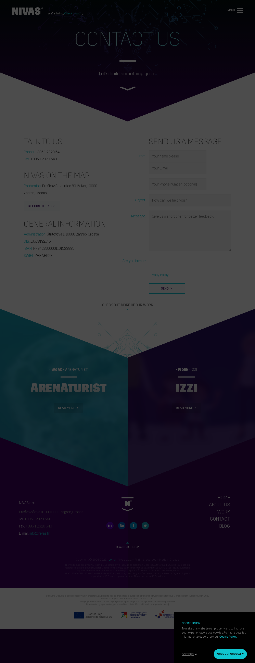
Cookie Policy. (228, 636)
